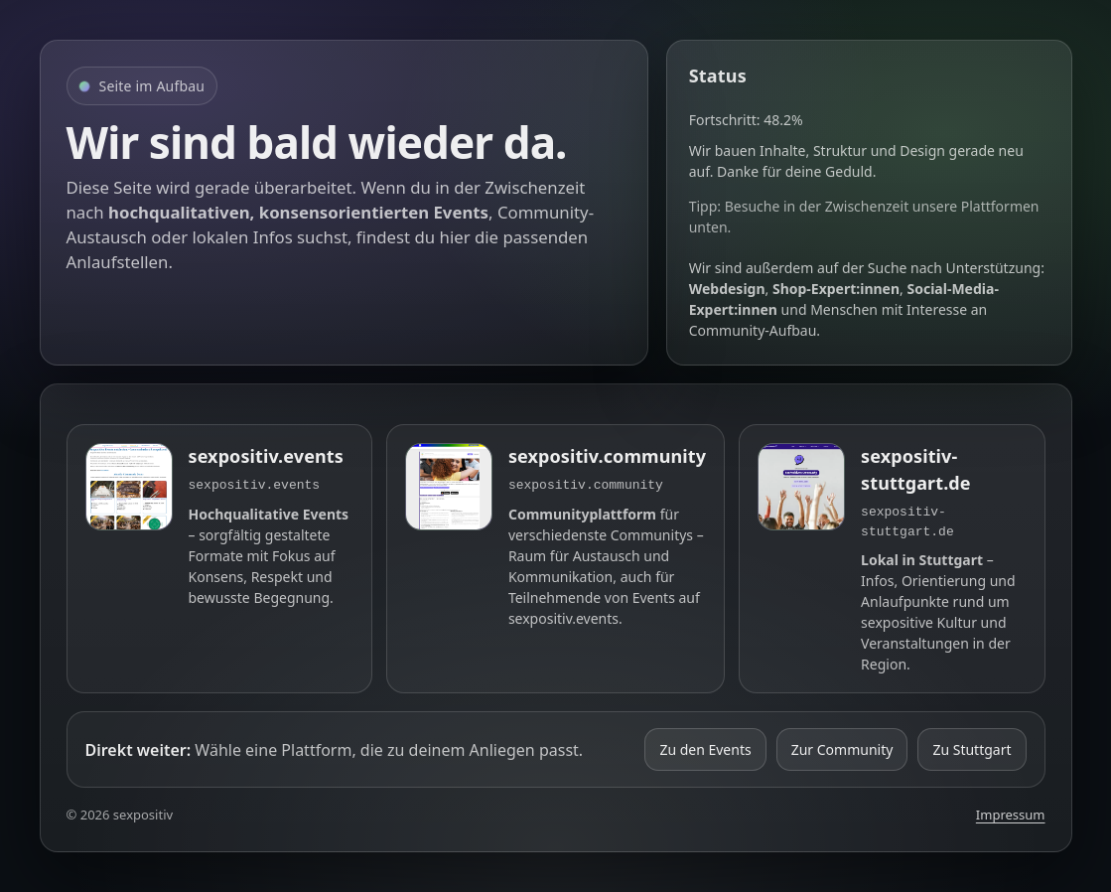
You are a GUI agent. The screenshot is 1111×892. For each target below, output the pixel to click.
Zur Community (842, 749)
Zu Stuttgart (971, 749)
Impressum (1010, 814)
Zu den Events (705, 749)
